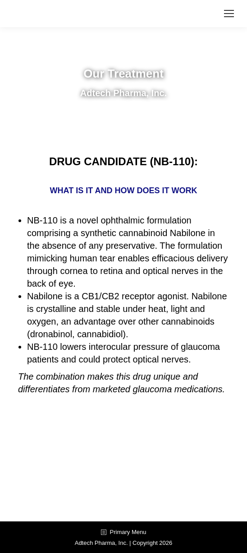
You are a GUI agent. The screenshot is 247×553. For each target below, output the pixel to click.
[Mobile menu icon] (229, 14)
